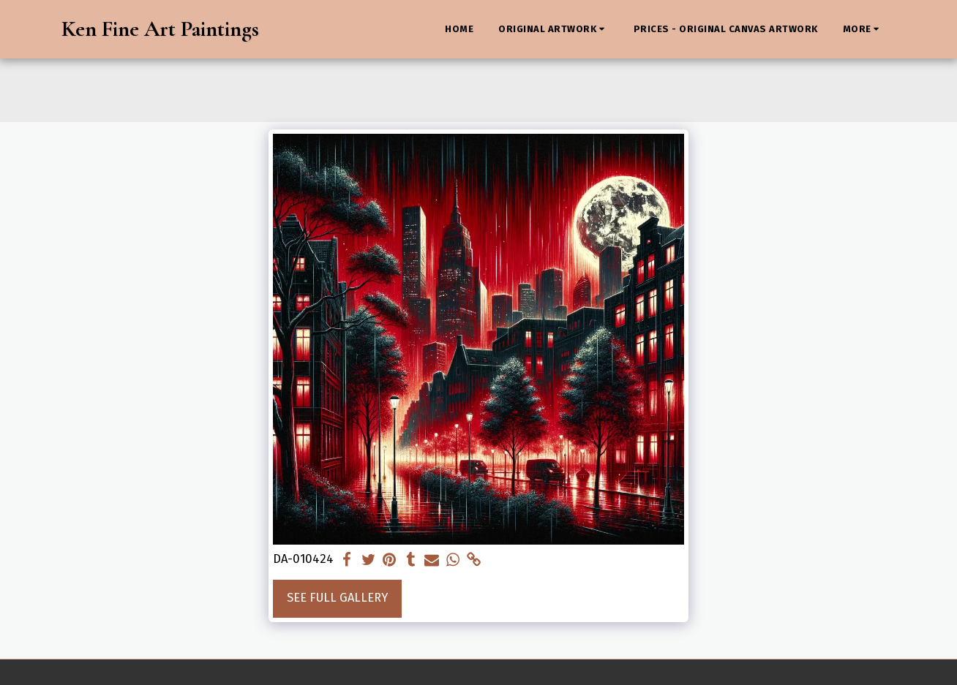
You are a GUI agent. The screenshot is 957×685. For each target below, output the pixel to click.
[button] (553, 29)
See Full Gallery (337, 598)
